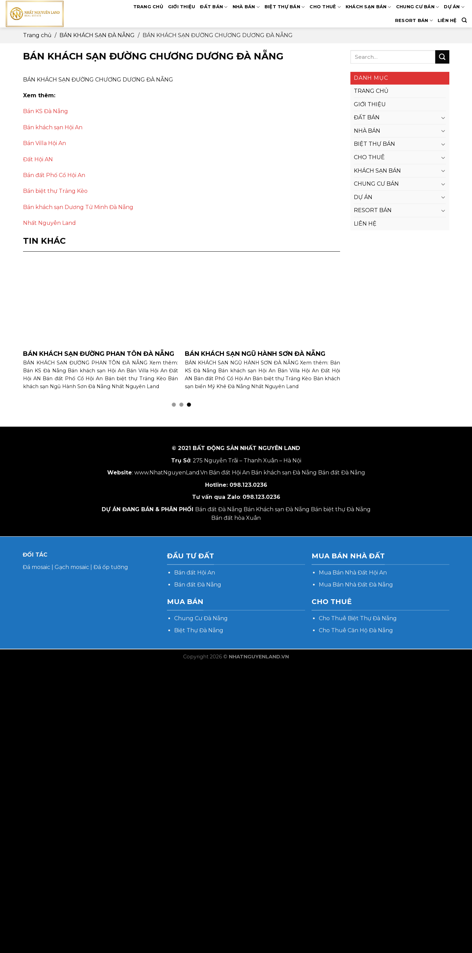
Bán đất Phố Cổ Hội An (54, 175)
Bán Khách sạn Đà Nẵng (277, 509)
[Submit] (442, 57)
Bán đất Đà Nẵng (341, 472)
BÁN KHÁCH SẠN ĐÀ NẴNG (97, 35)
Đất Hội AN (38, 159)
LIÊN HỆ (447, 20)
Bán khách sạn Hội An (52, 127)
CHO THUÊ (325, 7)
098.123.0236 (248, 485)
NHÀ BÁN (246, 7)
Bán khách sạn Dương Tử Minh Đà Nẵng (78, 207)
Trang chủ (37, 35)
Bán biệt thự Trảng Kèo (55, 191)
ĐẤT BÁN (213, 7)
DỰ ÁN (454, 7)
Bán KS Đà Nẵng (45, 111)
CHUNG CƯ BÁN (417, 7)
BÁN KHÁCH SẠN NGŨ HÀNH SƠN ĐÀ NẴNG (255, 354)
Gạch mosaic (72, 567)
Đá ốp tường (110, 567)
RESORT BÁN (414, 20)
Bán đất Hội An (229, 472)
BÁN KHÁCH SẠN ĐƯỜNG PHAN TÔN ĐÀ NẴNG (98, 354)
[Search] (464, 20)
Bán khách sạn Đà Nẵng (284, 472)
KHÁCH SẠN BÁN (368, 7)
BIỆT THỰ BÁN (285, 7)
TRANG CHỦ (148, 6)
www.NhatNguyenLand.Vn (170, 472)
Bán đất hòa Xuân (236, 518)
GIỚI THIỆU (181, 6)
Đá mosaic (36, 567)
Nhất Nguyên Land (49, 223)
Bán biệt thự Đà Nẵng (341, 509)
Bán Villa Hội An (44, 143)
